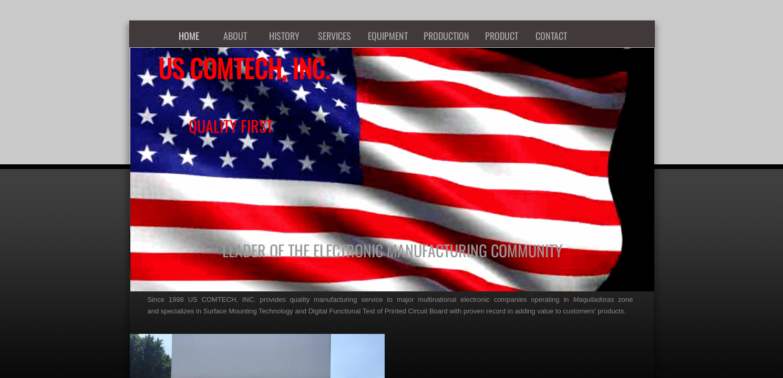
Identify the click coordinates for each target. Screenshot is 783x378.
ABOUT (235, 36)
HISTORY (284, 36)
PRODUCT (501, 36)
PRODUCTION (446, 36)
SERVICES (334, 36)
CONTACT (551, 36)
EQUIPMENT (388, 36)
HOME (189, 36)
